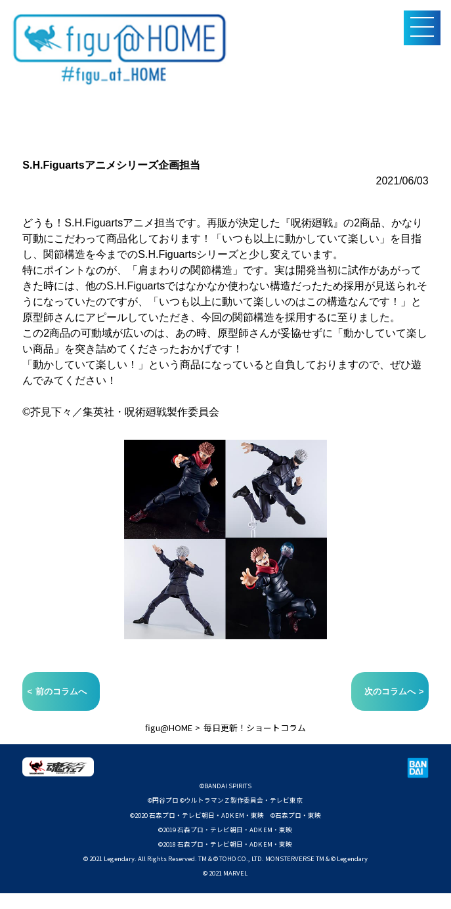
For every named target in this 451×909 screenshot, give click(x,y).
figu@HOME (168, 727)
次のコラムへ (390, 691)
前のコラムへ (61, 691)
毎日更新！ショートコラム (255, 727)
